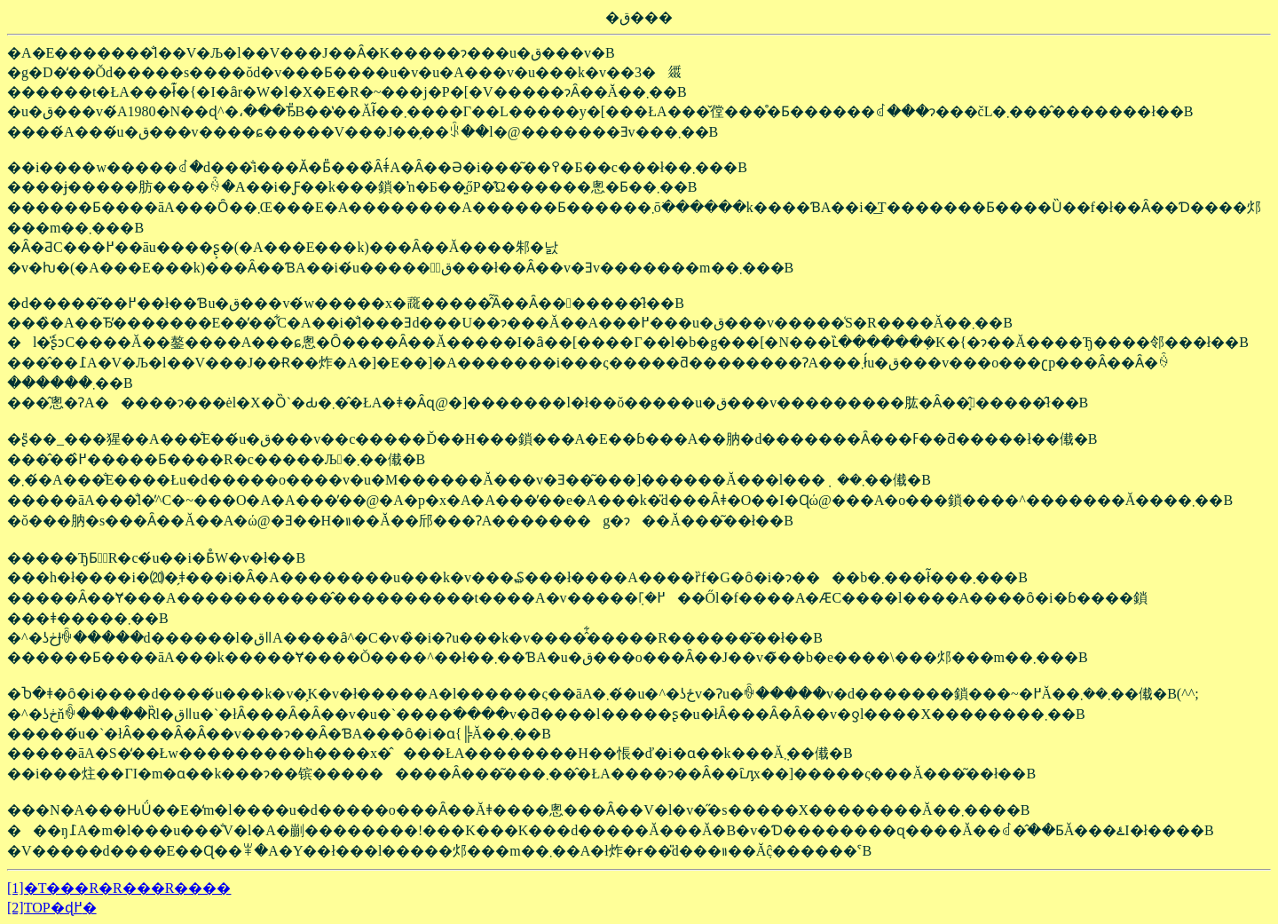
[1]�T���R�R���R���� (119, 888)
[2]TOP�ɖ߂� (52, 907)
